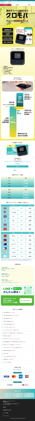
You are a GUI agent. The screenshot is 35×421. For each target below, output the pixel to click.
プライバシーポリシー (6, 415)
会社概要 (4, 407)
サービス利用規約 (5, 412)
